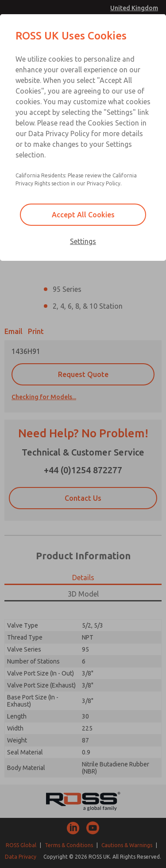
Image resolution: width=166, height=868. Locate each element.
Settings (83, 241)
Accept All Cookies (83, 215)
